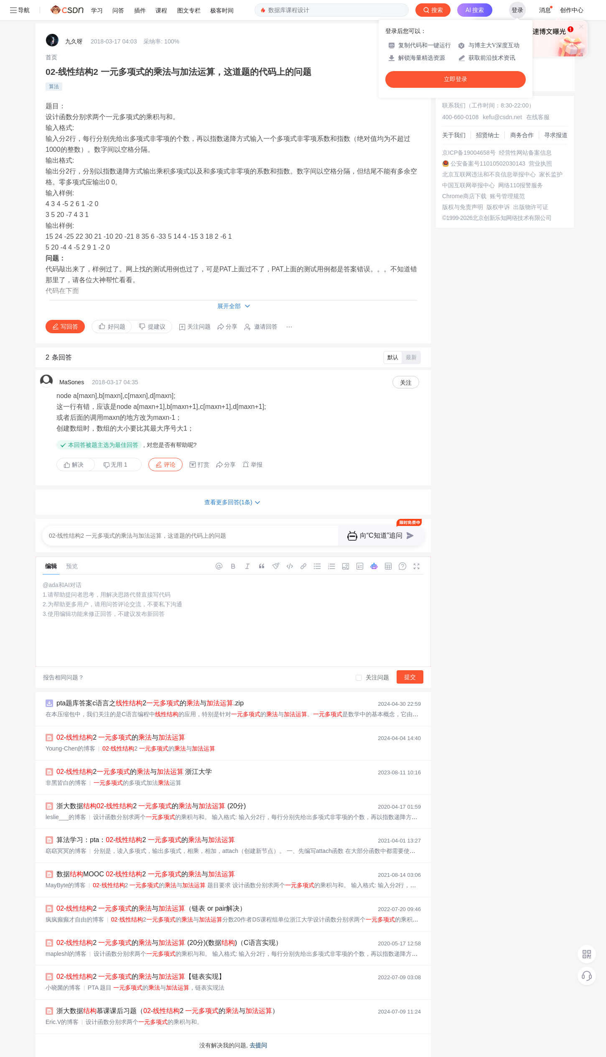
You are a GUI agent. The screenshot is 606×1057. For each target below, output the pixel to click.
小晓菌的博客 (63, 987)
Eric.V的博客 (62, 1022)
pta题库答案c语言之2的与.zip (150, 703)
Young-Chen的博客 (70, 748)
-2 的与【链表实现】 (140, 976)
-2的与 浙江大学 (134, 771)
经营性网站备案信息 (525, 152)
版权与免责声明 (462, 207)
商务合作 (522, 135)
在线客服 (538, 117)
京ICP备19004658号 (469, 152)
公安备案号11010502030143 (488, 163)
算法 (54, 86)
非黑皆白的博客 (66, 782)
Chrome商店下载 (464, 196)
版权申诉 (498, 207)
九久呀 (74, 41)
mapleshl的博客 (66, 953)
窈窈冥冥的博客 (66, 851)
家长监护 (551, 174)
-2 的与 (120, 737)
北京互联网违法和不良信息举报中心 (489, 174)
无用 (115, 464)
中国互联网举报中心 (468, 185)
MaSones (71, 382)
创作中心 (571, 10)
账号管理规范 (507, 196)
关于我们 (454, 135)
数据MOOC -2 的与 (145, 874)
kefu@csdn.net (502, 117)
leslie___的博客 (66, 817)
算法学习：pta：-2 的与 (145, 839)
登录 (517, 10)
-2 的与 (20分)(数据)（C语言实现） (169, 942)
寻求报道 (556, 135)
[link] (51, 57)
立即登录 (455, 79)
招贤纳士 (487, 135)
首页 (51, 57)
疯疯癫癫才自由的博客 (75, 919)
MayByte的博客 (66, 885)
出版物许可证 (530, 207)
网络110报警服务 (520, 185)
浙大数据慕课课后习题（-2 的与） (167, 1010)
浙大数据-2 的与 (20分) (151, 805)
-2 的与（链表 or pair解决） (151, 908)
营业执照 (540, 163)
